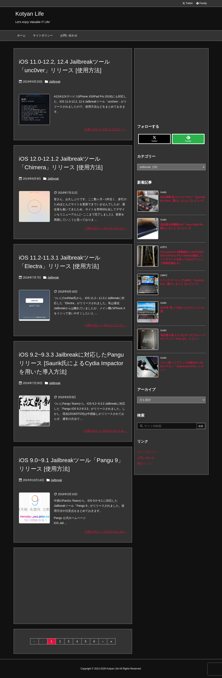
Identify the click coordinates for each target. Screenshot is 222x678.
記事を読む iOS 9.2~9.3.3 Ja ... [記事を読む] (105, 430)
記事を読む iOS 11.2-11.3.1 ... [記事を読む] (106, 325)
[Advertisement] (73, 585)
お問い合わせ (145, 457)
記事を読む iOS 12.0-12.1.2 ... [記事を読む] (106, 228)
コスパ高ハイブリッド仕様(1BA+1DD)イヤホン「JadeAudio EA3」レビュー (182, 366)
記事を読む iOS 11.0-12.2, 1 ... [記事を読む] (105, 129)
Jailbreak (54, 81)
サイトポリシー (147, 452)
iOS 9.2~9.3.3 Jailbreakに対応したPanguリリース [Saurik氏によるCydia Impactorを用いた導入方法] (71, 363)
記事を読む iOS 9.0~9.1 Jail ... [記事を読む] (106, 531)
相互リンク (144, 463)
